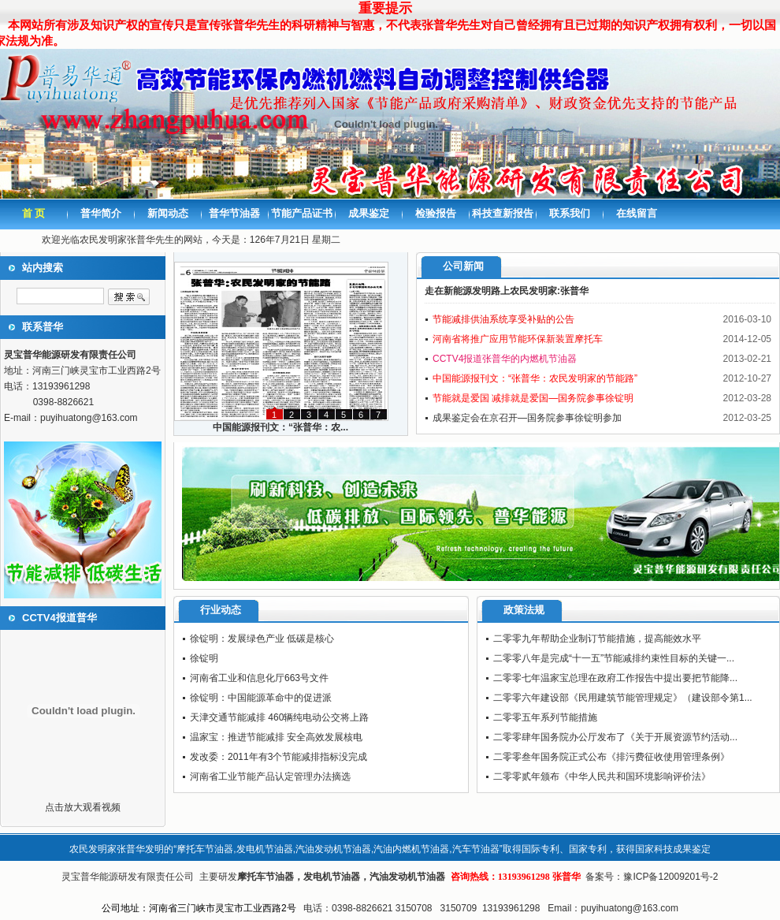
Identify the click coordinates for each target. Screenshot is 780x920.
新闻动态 (167, 213)
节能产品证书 (301, 213)
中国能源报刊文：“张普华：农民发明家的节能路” (535, 378)
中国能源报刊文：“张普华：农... (280, 427)
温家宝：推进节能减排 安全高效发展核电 (276, 737)
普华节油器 (234, 213)
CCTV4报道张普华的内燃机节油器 (505, 358)
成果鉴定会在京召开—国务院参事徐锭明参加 (527, 417)
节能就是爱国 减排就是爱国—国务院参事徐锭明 (533, 398)
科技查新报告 (502, 213)
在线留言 (636, 213)
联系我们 (569, 213)
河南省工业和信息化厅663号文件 (259, 677)
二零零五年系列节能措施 (545, 717)
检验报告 (435, 213)
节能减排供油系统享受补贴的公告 (503, 319)
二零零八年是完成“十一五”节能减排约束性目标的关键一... (613, 658)
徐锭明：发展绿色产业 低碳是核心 (262, 638)
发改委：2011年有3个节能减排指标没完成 (278, 756)
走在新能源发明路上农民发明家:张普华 (507, 290)
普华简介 (100, 213)
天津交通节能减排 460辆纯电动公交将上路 (279, 717)
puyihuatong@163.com (89, 417)
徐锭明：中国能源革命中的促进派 (261, 697)
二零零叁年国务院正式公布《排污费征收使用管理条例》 (611, 756)
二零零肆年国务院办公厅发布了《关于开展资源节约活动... (615, 737)
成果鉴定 (368, 213)
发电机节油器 (331, 876)
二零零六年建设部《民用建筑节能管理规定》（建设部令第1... (622, 697)
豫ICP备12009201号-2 (670, 876)
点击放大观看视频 (83, 807)
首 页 (34, 213)
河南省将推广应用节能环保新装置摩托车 (518, 339)
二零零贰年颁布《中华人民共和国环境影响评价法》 (602, 776)
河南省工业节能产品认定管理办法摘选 (270, 776)
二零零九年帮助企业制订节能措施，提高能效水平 (597, 638)
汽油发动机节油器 (407, 876)
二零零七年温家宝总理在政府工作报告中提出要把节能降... (615, 677)
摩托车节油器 (265, 876)
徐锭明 (204, 658)
